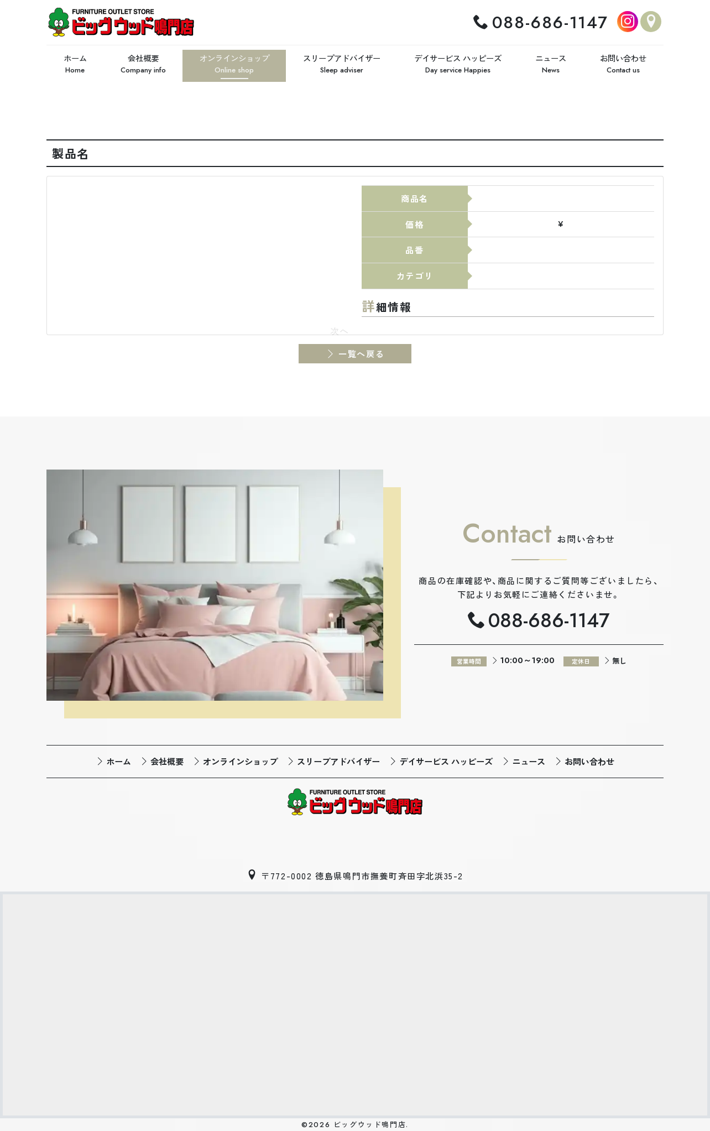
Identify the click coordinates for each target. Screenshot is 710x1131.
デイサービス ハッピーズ (446, 759)
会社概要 (167, 759)
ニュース (528, 759)
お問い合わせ (589, 759)
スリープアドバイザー (338, 759)
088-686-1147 (550, 21)
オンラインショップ (240, 759)
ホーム (118, 759)
